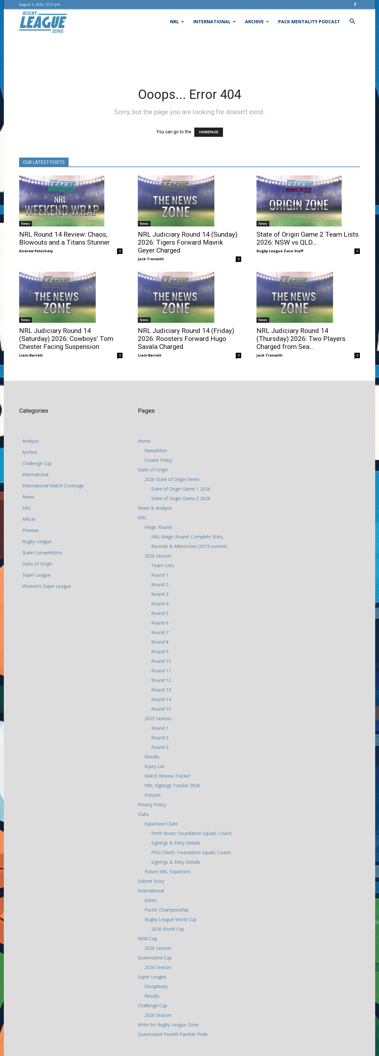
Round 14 (161, 699)
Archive (257, 21)
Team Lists (162, 565)
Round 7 (159, 632)
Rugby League (37, 541)
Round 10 (161, 661)
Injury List (155, 766)
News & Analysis (155, 508)
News (25, 223)
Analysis (30, 441)
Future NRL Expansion (167, 871)
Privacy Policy (152, 804)
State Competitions (42, 553)
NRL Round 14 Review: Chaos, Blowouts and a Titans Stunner (64, 238)
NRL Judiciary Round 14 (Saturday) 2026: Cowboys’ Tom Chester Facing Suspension (66, 339)
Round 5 (159, 613)
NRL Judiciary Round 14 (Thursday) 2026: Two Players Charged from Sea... (301, 339)
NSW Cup (147, 938)
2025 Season (158, 718)
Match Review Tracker (167, 776)
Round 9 (159, 651)
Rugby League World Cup (171, 919)
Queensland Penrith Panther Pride (173, 1034)
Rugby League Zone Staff (279, 250)
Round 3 (159, 594)
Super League (36, 575)
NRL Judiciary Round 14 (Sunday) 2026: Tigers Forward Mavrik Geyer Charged (187, 242)
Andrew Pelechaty (36, 250)
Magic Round (158, 527)
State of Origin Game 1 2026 (180, 489)
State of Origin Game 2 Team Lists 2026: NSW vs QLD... (307, 238)
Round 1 (159, 575)
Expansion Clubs (161, 824)
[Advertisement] (189, 56)
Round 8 (159, 642)
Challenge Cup (37, 463)
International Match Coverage (53, 486)
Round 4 (159, 604)
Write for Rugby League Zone (168, 1025)
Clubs (143, 814)
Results (152, 757)
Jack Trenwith (151, 258)
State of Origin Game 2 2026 (180, 498)
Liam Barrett (31, 355)
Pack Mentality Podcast (309, 21)
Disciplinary (156, 986)
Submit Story (151, 881)
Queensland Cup (155, 958)
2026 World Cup (167, 929)
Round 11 (161, 671)
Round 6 (159, 623)
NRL (177, 21)
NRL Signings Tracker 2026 (172, 785)
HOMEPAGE (208, 132)
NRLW (28, 519)
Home (144, 441)
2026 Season (158, 556)
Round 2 (159, 584)
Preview (30, 530)
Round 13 (161, 690)
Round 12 (161, 680)
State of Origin (37, 564)
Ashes (151, 900)
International (214, 21)
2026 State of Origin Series (172, 479)
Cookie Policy (158, 460)
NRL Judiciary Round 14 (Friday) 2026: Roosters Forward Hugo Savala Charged (186, 339)
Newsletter (156, 450)
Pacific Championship (167, 910)
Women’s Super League (46, 586)
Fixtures (153, 795)
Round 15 (161, 709)
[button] (352, 22)
